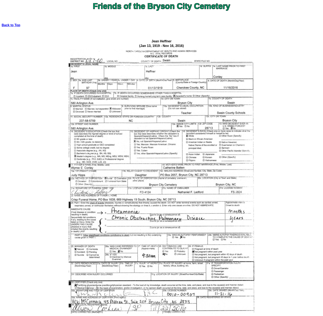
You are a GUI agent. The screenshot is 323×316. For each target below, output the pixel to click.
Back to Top (11, 25)
